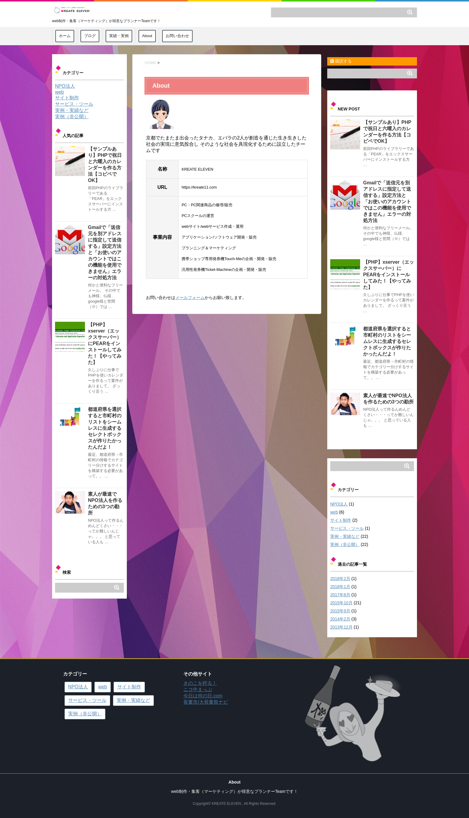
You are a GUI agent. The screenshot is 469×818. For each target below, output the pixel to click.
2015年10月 (341, 602)
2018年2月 (340, 578)
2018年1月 (340, 586)
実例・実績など (345, 536)
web (334, 512)
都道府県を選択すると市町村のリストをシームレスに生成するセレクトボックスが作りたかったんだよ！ (387, 341)
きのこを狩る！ (200, 683)
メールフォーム (190, 297)
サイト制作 (340, 520)
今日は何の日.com (203, 695)
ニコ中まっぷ (197, 689)
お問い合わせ (177, 36)
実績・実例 (119, 36)
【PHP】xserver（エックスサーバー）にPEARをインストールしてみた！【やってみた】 (388, 274)
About (147, 36)
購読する (341, 61)
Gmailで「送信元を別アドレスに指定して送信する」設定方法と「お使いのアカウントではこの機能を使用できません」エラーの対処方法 (387, 201)
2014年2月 (340, 619)
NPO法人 (339, 504)
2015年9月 (340, 610)
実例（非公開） (345, 544)
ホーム (65, 36)
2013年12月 (341, 627)
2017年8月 (340, 594)
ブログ (90, 36)
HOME (150, 62)
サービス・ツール (347, 528)
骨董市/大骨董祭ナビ (205, 702)
